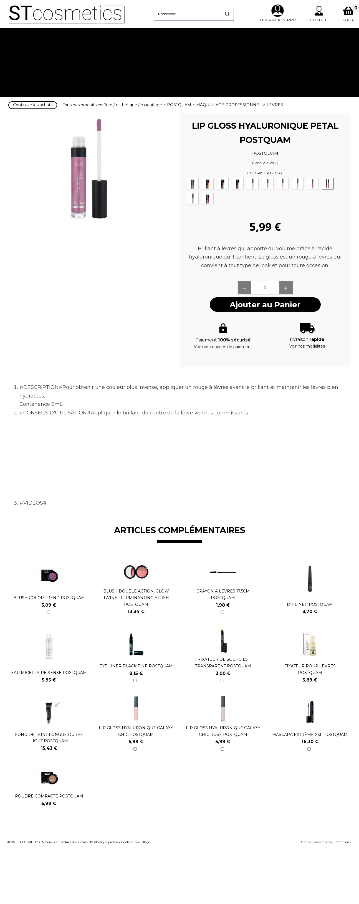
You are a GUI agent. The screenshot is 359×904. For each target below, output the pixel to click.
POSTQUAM (179, 104)
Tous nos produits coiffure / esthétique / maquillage (112, 104)
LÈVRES (275, 104)
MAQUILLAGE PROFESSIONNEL (229, 104)
